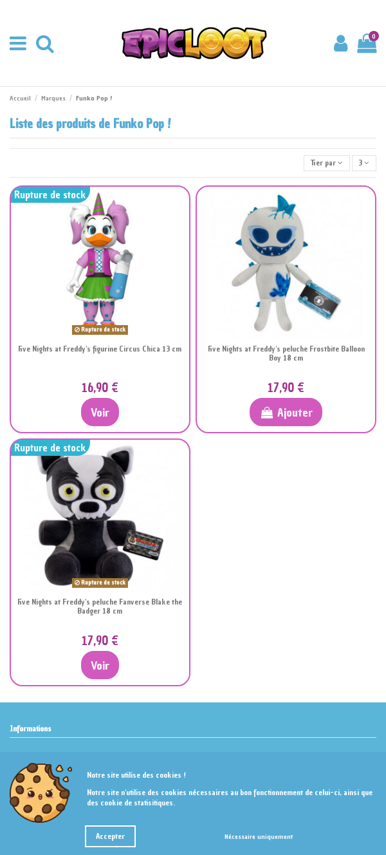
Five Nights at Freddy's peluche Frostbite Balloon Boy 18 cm (286, 353)
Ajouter (286, 412)
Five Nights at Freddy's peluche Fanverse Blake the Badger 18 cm (99, 606)
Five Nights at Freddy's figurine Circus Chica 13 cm (99, 349)
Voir (100, 412)
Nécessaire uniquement (259, 836)
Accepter (110, 836)
